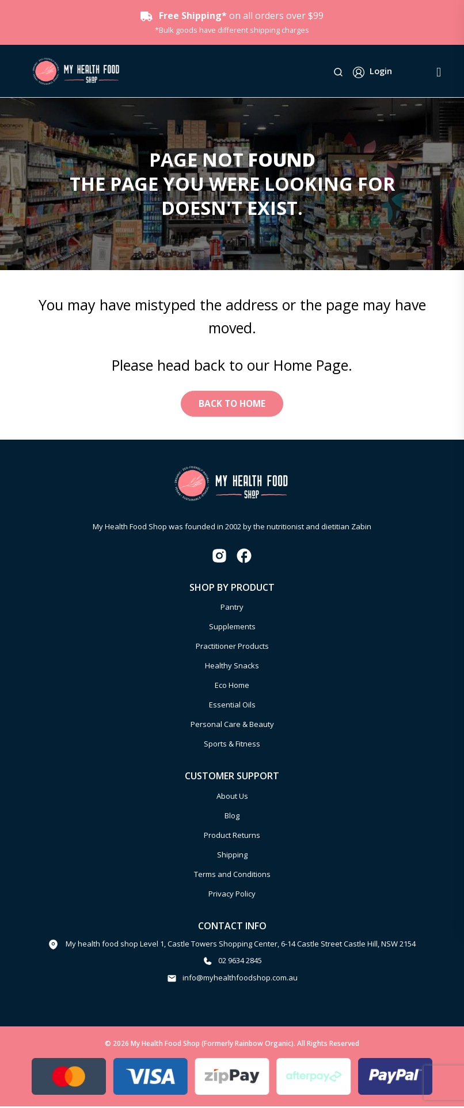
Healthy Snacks (232, 668)
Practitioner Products (232, 648)
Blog (232, 817)
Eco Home (232, 687)
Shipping (232, 856)
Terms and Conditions (232, 876)
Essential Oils (232, 707)
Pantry (232, 609)
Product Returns (232, 837)
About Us (232, 797)
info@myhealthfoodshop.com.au (240, 979)
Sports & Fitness (232, 746)
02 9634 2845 (240, 962)
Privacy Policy (232, 895)
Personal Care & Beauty (232, 726)
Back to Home (232, 404)
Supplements (232, 629)
